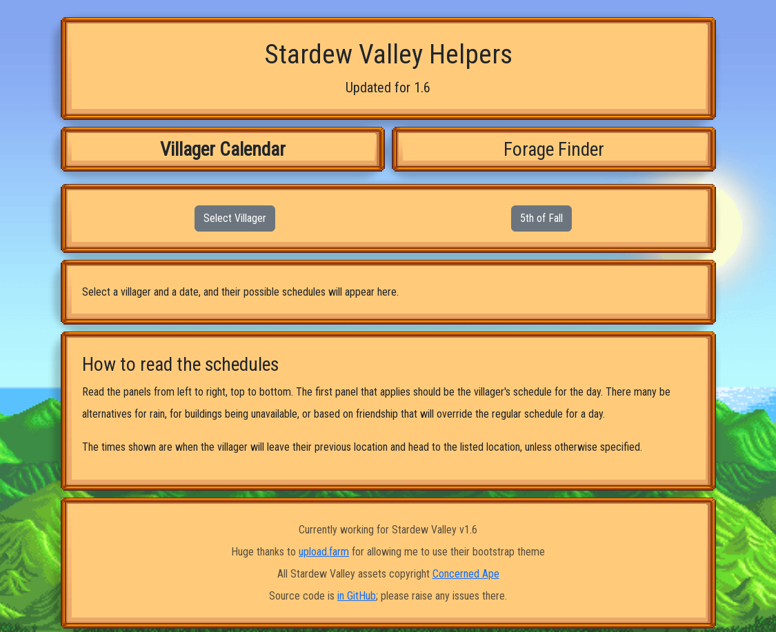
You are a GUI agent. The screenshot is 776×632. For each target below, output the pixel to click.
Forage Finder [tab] (554, 149)
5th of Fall (541, 218)
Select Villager (234, 218)
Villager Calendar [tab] (223, 149)
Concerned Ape (465, 573)
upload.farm (324, 551)
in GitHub (356, 595)
